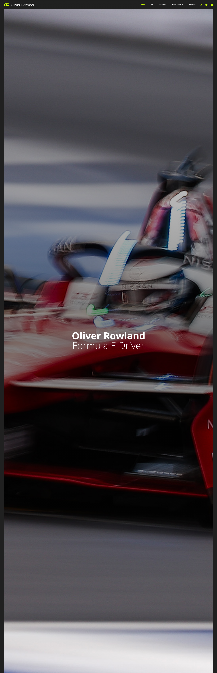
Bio (152, 4)
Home (142, 4)
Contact (192, 4)
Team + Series (177, 4)
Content (162, 4)
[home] (32, 4)
